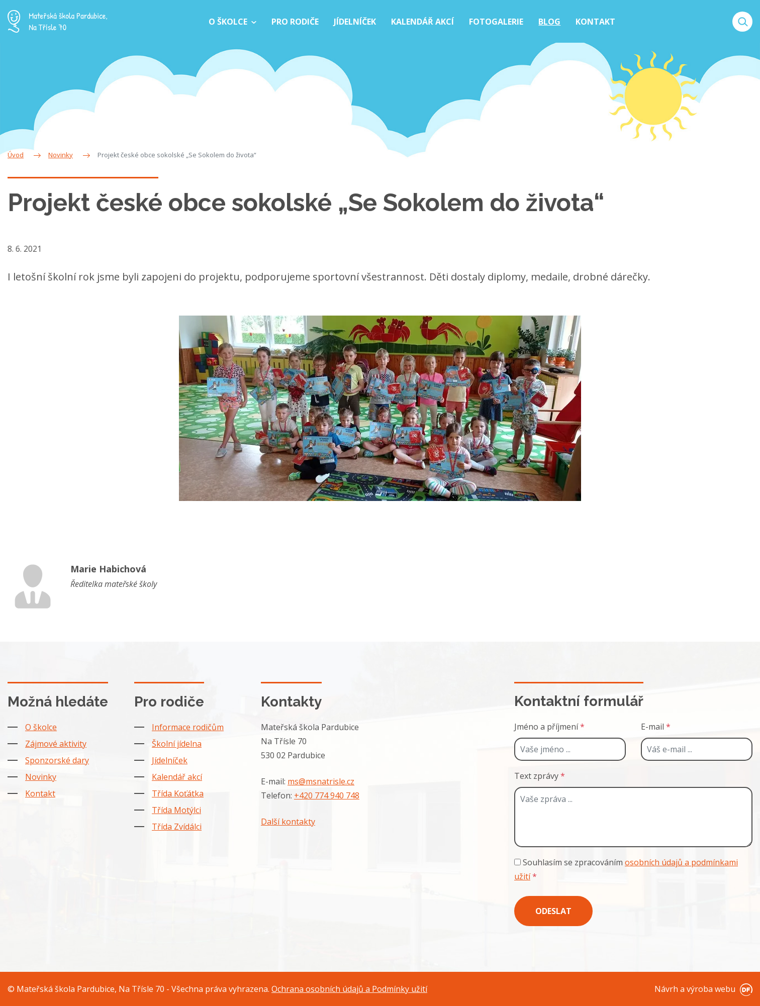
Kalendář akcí (177, 776)
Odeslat (553, 911)
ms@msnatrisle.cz (321, 781)
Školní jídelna (177, 743)
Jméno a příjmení (549, 726)
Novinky (40, 776)
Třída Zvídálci (177, 826)
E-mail (656, 726)
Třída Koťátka (178, 793)
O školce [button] (229, 21)
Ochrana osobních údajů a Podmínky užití (349, 988)
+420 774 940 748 (326, 795)
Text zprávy (539, 775)
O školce (41, 727)
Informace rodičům (188, 727)
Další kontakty (288, 821)
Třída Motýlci (176, 810)
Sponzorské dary (57, 760)
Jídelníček (169, 760)
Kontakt (40, 793)
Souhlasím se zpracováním (626, 869)
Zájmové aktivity (55, 743)
